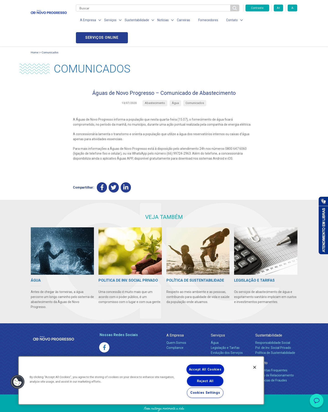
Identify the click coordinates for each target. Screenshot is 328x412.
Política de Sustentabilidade (275, 336)
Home (35, 35)
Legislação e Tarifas (225, 331)
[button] (17, 382)
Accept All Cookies (205, 369)
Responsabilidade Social (272, 326)
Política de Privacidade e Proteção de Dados (164, 405)
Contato (261, 346)
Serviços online (271, 20)
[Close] (255, 367)
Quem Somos (176, 326)
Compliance (174, 331)
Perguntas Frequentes (271, 353)
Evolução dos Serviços (227, 336)
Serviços (218, 318)
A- (292, 8)
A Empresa (175, 318)
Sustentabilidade (268, 318)
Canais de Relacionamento (274, 358)
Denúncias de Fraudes (271, 363)
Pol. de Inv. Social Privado (273, 331)
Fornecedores (201, 20)
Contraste (257, 8)
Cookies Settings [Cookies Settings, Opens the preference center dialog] (205, 393)
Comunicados (50, 35)
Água (215, 326)
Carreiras (177, 20)
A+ (278, 8)
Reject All (205, 381)
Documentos (220, 341)
